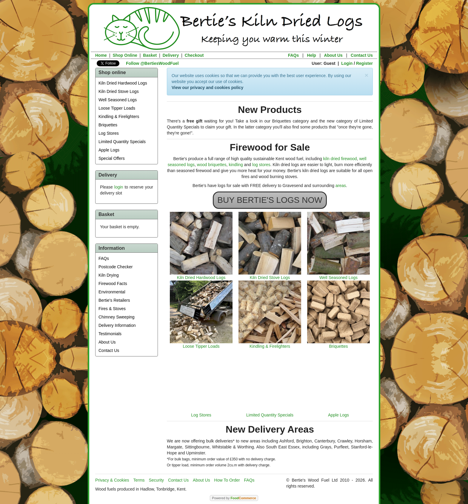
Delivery (171, 55)
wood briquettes (212, 164)
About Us (333, 55)
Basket (150, 55)
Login (346, 63)
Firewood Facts (112, 283)
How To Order (227, 480)
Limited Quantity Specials (122, 141)
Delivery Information (117, 325)
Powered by (234, 498)
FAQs (293, 55)
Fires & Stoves (112, 308)
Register (364, 63)
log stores (261, 164)
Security (156, 480)
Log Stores (108, 133)
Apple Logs (108, 150)
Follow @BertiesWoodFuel (152, 63)
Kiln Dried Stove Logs (118, 91)
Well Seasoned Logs (117, 99)
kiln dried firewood (340, 158)
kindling (236, 164)
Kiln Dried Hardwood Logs (122, 83)
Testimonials (109, 333)
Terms (138, 480)
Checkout (194, 55)
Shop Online (125, 55)
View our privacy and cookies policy (207, 87)
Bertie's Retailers (114, 300)
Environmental (111, 291)
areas (340, 185)
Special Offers (111, 158)
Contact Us (362, 55)
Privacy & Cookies (112, 480)
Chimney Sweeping (116, 317)
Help (311, 55)
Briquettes (107, 124)
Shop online (112, 72)
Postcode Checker (115, 266)
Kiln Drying (108, 275)
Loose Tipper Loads (116, 108)
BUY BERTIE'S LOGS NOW (269, 200)
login (118, 187)
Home (101, 55)
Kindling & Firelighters (118, 116)
